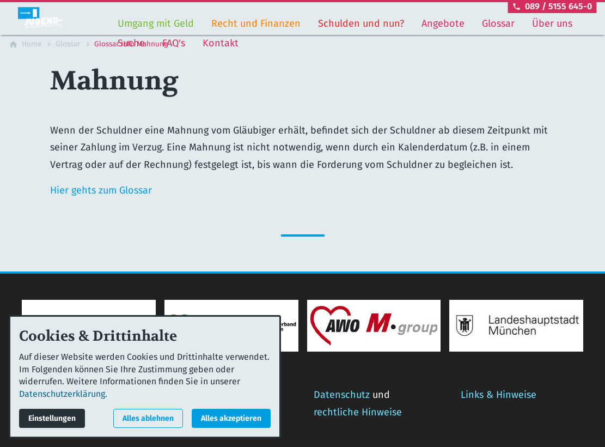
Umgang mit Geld (156, 23)
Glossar (498, 23)
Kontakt (221, 43)
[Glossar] (68, 44)
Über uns (552, 23)
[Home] (31, 44)
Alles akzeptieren (231, 418)
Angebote (443, 23)
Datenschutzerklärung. (63, 394)
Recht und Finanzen (256, 23)
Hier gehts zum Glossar (101, 190)
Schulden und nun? (361, 23)
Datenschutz (342, 395)
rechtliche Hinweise (358, 412)
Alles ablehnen (148, 418)
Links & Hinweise (498, 395)
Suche (131, 43)
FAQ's (173, 43)
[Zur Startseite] (61, 17)
